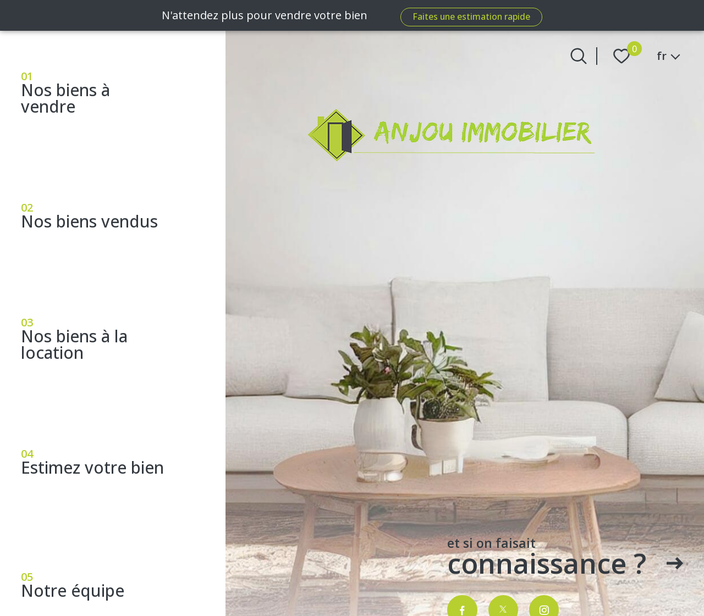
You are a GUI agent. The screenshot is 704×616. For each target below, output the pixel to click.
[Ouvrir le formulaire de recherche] (578, 56)
